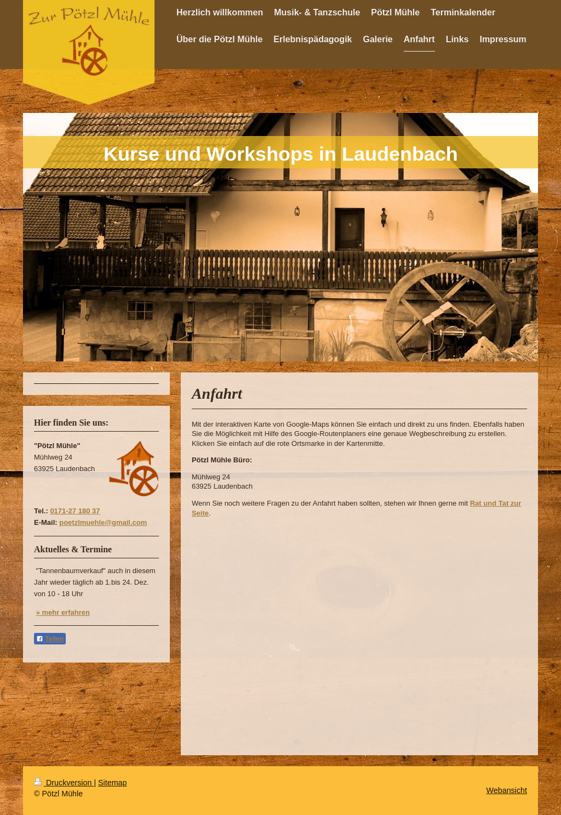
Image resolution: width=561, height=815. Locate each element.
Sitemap (112, 782)
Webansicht (506, 790)
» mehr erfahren (63, 612)
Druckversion (64, 782)
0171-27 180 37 (75, 511)
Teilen (50, 639)
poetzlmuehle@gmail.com (103, 522)
